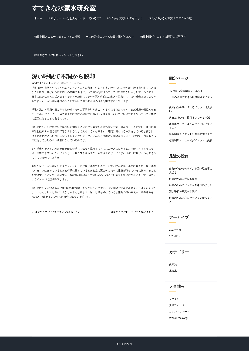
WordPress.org (178, 318)
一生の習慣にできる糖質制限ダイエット (110, 37)
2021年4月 (175, 230)
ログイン (174, 299)
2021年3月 (175, 236)
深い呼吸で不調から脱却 (183, 191)
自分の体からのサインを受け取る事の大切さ (190, 170)
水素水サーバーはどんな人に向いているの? (74, 18)
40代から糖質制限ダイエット (125, 18)
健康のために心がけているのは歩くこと (56, 212)
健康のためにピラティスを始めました (134, 212)
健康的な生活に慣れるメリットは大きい (58, 55)
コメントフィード (179, 311)
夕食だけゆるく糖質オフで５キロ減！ (171, 18)
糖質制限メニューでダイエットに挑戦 (57, 37)
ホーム (38, 18)
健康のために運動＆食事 (183, 179)
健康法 (173, 264)
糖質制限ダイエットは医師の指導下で (163, 37)
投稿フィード (176, 305)
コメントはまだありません (66, 83)
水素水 (173, 271)
